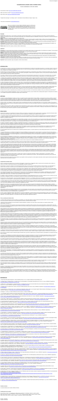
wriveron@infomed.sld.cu (15, 21)
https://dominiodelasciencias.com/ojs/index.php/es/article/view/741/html (12, 364)
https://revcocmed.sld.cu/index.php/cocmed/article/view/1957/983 (35, 327)
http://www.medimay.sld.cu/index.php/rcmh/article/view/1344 (10, 310)
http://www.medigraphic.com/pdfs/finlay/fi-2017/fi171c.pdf (9, 282)
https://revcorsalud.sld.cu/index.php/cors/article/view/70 (40, 332)
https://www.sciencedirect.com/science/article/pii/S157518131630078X (33, 313)
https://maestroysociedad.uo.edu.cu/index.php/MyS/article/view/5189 (33, 369)
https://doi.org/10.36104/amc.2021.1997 (33, 324)
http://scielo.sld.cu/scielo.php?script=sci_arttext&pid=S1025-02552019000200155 (33, 360)
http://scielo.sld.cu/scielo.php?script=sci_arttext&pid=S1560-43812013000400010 (13, 321)
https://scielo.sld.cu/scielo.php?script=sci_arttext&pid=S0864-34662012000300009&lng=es (38, 294)
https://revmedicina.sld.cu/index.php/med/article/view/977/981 (10, 315)
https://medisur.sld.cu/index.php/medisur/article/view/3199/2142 (15, 334)
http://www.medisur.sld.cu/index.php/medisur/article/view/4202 (34, 318)
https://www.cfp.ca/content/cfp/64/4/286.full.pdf (9, 380)
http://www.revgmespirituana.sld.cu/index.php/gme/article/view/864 (11, 355)
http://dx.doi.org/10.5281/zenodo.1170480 (41, 299)
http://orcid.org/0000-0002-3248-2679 (15, 10)
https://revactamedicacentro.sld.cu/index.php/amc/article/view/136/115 (11, 329)
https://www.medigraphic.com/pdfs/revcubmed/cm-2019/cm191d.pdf (36, 343)
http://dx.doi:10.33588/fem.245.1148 (23, 284)
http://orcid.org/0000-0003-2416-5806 (14, 14)
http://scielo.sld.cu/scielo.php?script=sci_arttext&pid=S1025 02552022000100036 (22, 366)
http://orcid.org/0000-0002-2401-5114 (17, 12)
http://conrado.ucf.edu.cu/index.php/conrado (43, 358)
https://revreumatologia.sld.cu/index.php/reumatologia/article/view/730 (38, 304)
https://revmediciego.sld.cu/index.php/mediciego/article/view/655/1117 (40, 346)
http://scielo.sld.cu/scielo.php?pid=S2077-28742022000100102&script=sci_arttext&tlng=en (24, 340)
